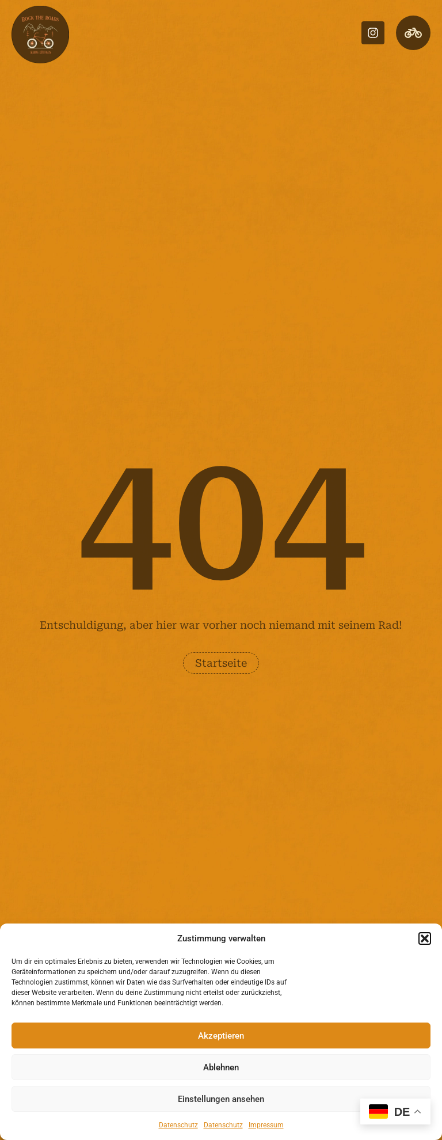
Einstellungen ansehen (221, 1099)
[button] (424, 938)
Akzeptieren (221, 1036)
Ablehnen (221, 1067)
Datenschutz (178, 1125)
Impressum (266, 1125)
